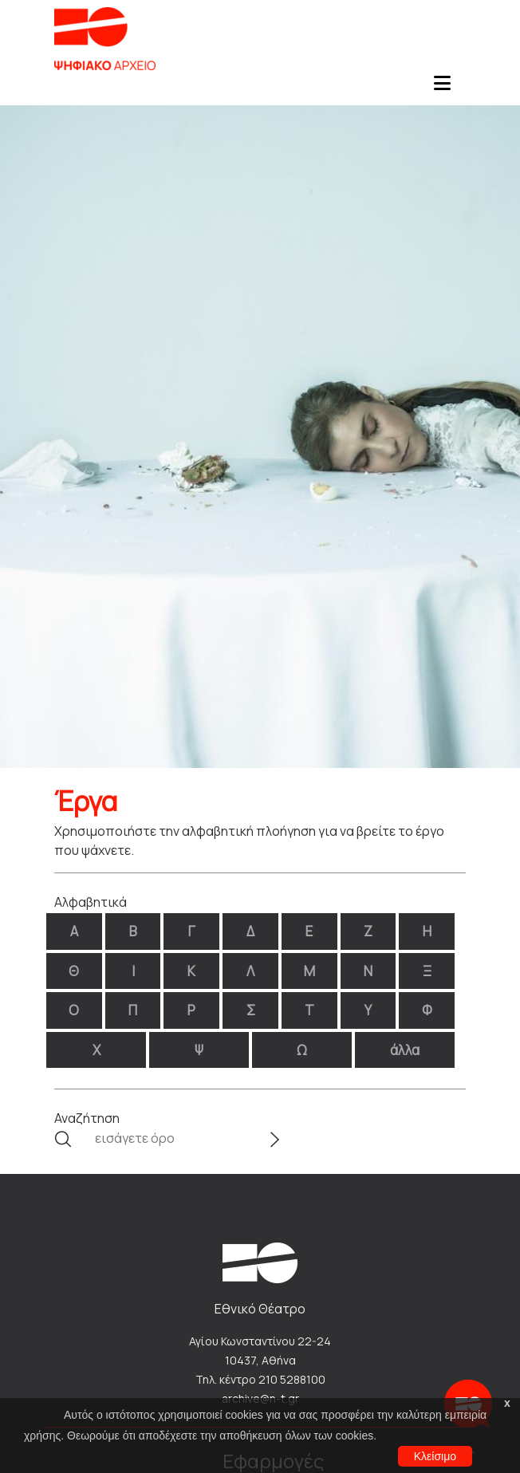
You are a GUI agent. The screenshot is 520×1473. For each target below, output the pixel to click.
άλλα (405, 1050)
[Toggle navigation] (442, 87)
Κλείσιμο (435, 1456)
